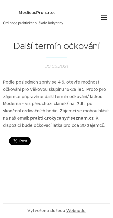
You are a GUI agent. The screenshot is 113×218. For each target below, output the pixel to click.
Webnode (76, 210)
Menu (104, 17)
